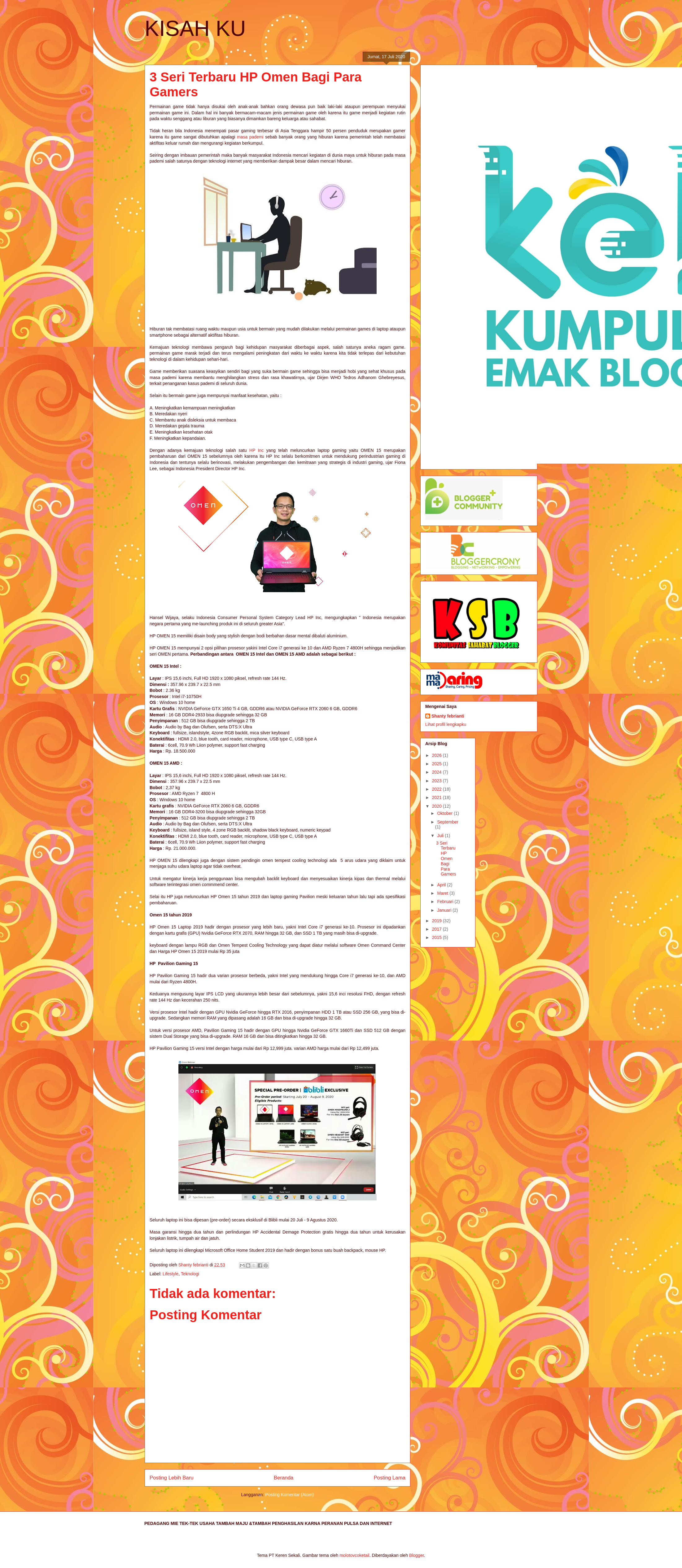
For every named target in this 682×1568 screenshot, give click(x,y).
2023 (437, 780)
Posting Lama (389, 1478)
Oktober (445, 813)
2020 (437, 806)
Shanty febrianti (447, 716)
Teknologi (190, 1273)
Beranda (283, 1478)
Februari (445, 901)
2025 (437, 763)
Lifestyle (170, 1273)
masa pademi (251, 136)
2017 (437, 929)
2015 (437, 937)
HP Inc (256, 450)
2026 (437, 755)
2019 (437, 920)
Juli (441, 835)
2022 (437, 789)
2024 (437, 772)
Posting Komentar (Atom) (289, 1494)
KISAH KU (195, 28)
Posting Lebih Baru (172, 1478)
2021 (437, 797)
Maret (443, 893)
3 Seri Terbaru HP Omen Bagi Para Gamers (446, 859)
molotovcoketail (354, 1555)
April (442, 884)
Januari (444, 910)
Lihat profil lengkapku (445, 724)
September (447, 821)
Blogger (416, 1555)
